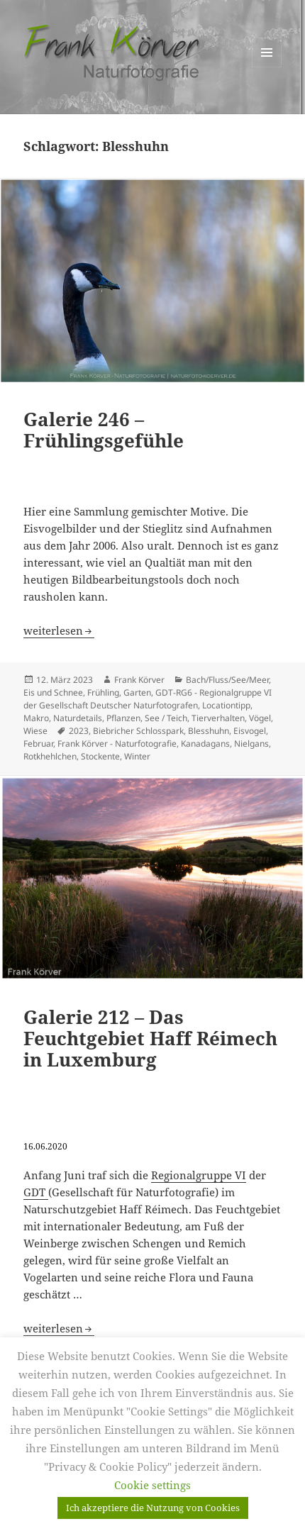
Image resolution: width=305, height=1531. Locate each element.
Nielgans (251, 743)
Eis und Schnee (53, 692)
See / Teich (166, 718)
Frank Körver (139, 680)
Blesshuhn (208, 731)
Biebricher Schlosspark (138, 731)
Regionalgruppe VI (198, 1175)
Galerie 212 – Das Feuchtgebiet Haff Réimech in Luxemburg (150, 1038)
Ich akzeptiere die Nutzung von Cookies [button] (153, 1507)
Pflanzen (123, 718)
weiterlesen (58, 630)
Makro (36, 718)
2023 (79, 731)
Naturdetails (77, 718)
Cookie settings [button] (152, 1485)
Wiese (35, 731)
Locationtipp (226, 705)
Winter (137, 756)
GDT (35, 1192)
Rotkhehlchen (50, 756)
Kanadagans (205, 743)
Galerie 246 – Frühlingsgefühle (103, 429)
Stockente (100, 756)
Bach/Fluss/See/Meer (227, 680)
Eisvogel (249, 731)
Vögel (260, 718)
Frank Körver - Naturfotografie (117, 743)
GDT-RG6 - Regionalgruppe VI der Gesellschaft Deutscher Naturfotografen (147, 698)
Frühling (103, 692)
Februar (38, 743)
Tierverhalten (218, 718)
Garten (137, 692)
